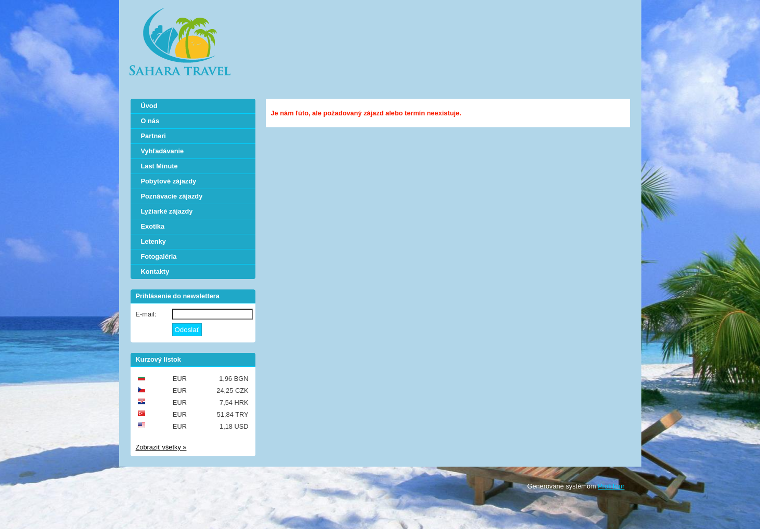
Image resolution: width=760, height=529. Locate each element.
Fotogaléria (159, 256)
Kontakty (155, 271)
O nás (150, 121)
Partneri (153, 136)
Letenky (153, 241)
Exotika (153, 226)
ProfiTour (611, 486)
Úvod (149, 106)
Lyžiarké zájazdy (167, 211)
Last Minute (159, 166)
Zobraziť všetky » (161, 447)
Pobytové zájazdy (169, 181)
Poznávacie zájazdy (172, 196)
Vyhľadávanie (162, 151)
